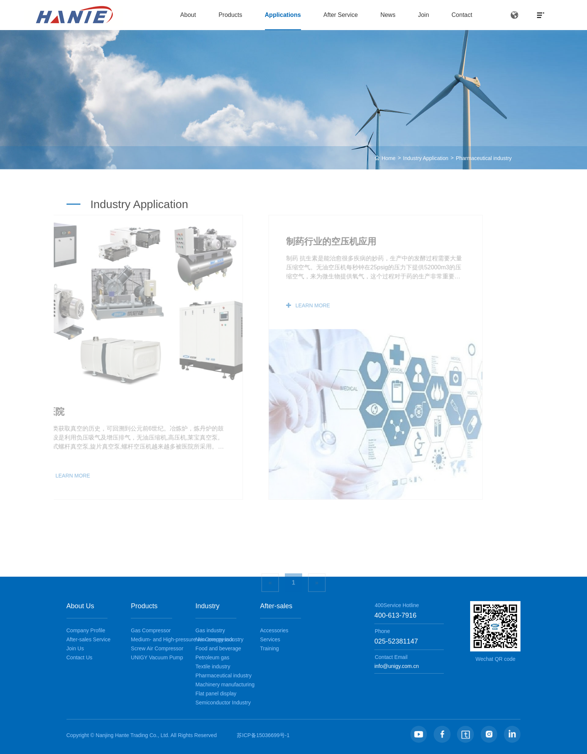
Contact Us (79, 657)
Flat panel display (215, 694)
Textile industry (212, 666)
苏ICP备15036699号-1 (263, 735)
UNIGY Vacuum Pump (157, 657)
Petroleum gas (212, 657)
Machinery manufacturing (224, 684)
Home (388, 158)
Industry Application (425, 158)
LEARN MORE (277, 305)
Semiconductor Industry (223, 703)
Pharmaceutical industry (483, 158)
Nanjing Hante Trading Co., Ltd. (133, 735)
